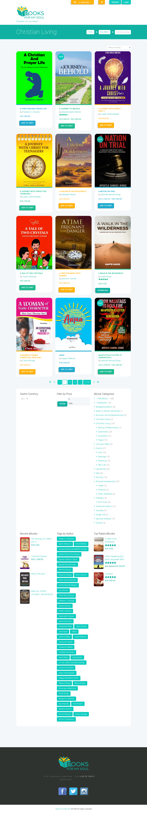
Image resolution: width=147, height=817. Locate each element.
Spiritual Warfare (104, 522)
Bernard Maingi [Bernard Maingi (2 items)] (65, 573)
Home (90, 32)
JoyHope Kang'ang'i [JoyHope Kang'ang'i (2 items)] (66, 656)
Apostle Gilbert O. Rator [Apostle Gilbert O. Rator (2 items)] (68, 562)
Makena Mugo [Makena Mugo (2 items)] (64, 687)
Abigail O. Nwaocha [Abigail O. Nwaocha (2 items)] (66, 542)
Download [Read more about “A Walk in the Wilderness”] (102, 290)
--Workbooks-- (102, 402)
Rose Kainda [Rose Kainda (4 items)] (63, 707)
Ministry (99, 480)
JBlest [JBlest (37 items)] (74, 635)
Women (99, 526)
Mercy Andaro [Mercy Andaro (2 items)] (80, 687)
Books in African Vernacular (108, 411)
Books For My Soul (63, 813)
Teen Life (102, 468)
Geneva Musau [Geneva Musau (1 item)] (65, 609)
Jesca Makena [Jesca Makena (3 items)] (80, 640)
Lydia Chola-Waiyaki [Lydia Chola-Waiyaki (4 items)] (67, 676)
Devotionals (103, 435)
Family (99, 451)
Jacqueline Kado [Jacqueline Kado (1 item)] (65, 630)
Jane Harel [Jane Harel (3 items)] (63, 635)
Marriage (102, 459)
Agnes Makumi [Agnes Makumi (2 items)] (65, 547)
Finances (102, 493)
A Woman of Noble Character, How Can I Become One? (30, 357)
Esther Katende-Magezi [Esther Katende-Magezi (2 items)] (68, 588)
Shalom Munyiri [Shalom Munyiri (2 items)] (65, 713)
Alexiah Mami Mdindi (71, 112)
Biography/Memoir (104, 406)
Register (115, 2)
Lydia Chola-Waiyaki (110, 114)
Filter (62, 404)
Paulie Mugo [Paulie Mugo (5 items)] (64, 697)
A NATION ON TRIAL (106, 191)
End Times (102, 505)
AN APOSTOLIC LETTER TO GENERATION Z (110, 356)
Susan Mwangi (29, 276)
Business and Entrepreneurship (110, 415)
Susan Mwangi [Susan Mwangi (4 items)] (65, 718)
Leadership (101, 472)
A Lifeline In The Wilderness (73, 191)
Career (101, 488)
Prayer (101, 443)
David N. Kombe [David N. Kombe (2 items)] (65, 578)
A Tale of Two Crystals (31, 273)
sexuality (100, 513)
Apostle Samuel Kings (111, 194)
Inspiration (103, 439)
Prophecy (100, 501)
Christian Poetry (103, 447)
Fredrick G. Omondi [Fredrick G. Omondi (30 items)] (66, 604)
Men (98, 476)
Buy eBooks (104, 32)
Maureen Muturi (69, 194)
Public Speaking (105, 497)
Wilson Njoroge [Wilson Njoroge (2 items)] (81, 718)
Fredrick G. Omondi (31, 112)
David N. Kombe (69, 278)
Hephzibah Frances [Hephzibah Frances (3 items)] (66, 619)
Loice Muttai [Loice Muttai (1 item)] (77, 661)
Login (126, 2)
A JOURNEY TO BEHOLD (69, 109)
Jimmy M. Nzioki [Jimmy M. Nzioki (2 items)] (65, 645)
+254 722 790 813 (87, 780)
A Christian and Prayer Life (33, 109)
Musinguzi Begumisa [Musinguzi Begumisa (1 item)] (67, 692)
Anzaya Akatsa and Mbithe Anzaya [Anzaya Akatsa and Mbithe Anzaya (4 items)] (73, 552)
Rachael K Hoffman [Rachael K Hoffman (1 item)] (66, 702)
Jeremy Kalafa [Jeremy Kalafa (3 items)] (64, 640)
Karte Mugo (106, 276)
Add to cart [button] (27, 123)
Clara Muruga (29, 360)
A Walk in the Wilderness (110, 273)
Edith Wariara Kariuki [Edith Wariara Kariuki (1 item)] (67, 583)
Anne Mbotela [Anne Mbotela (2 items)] (81, 547)
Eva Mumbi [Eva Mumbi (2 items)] (63, 594)
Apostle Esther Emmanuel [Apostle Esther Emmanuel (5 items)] (69, 557)
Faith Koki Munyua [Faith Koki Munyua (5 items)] (66, 599)
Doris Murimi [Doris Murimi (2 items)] (81, 578)
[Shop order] (119, 47)
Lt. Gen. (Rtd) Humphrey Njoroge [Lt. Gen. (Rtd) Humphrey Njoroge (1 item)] (72, 666)
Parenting (102, 464)
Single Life (100, 517)
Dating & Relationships (108, 430)
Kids (100, 455)
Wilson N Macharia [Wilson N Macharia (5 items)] (66, 723)
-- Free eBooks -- (103, 398)
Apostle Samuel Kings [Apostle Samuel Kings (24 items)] (67, 568)
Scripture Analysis (104, 509)
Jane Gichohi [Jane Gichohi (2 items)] (81, 630)
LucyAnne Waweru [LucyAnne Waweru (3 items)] (66, 671)
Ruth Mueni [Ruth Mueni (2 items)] (78, 707)
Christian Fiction (103, 422)
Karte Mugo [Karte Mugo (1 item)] (63, 661)
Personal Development (106, 484)
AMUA (61, 355)
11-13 (87, 382)
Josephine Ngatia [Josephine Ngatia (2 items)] (65, 651)
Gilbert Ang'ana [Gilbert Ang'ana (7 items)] (65, 614)
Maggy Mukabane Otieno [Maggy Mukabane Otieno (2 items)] (69, 682)
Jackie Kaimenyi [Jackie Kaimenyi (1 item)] (65, 625)
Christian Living (103, 426)
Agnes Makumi (68, 358)
